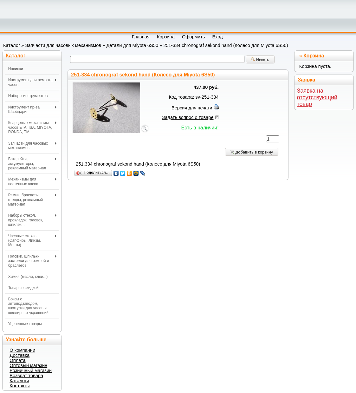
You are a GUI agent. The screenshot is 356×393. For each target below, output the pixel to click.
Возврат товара (26, 375)
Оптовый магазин (28, 365)
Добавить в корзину (251, 152)
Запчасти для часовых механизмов (63, 45)
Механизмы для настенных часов (32, 181)
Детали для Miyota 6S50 (132, 45)
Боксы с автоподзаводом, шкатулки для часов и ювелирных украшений (28, 306)
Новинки (15, 69)
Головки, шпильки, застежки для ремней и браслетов (32, 261)
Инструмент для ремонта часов (32, 82)
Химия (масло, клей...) (28, 276)
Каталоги (19, 380)
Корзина (313, 55)
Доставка (19, 355)
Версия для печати (192, 107)
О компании (22, 350)
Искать (260, 59)
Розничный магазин (31, 370)
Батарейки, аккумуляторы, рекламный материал (32, 163)
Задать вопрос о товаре (187, 117)
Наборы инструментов (28, 96)
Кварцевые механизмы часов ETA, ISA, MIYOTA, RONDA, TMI (32, 127)
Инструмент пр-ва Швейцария (32, 109)
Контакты (19, 385)
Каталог (11, 45)
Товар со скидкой (23, 287)
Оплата (17, 360)
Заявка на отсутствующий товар (317, 97)
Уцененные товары (25, 324)
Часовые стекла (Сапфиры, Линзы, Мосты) (32, 240)
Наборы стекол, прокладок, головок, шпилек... (32, 220)
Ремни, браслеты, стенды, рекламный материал (32, 199)
